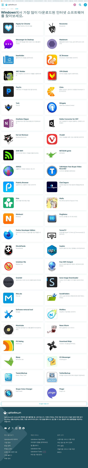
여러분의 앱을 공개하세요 (39, 442)
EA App (75, 1)
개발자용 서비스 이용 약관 (66, 449)
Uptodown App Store (38, 439)
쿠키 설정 (60, 446)
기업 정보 (7, 442)
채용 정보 (7, 458)
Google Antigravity (38, 1)
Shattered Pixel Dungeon (58, 1)
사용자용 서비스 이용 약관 (66, 439)
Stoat (13, 1)
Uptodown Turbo (38, 452)
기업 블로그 (8, 455)
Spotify (66, 1)
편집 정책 (7, 446)
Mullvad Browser (19, 1)
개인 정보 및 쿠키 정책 (64, 442)
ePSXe (45, 1)
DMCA (59, 452)
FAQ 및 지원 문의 (36, 455)
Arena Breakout (7, 1)
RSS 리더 (49, 1)
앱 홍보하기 (35, 445)
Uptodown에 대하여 (11, 439)
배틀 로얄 (71, 1)
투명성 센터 (8, 449)
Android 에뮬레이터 (29, 1)
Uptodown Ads (36, 449)
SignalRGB (80, 1)
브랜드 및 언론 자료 (10, 452)
